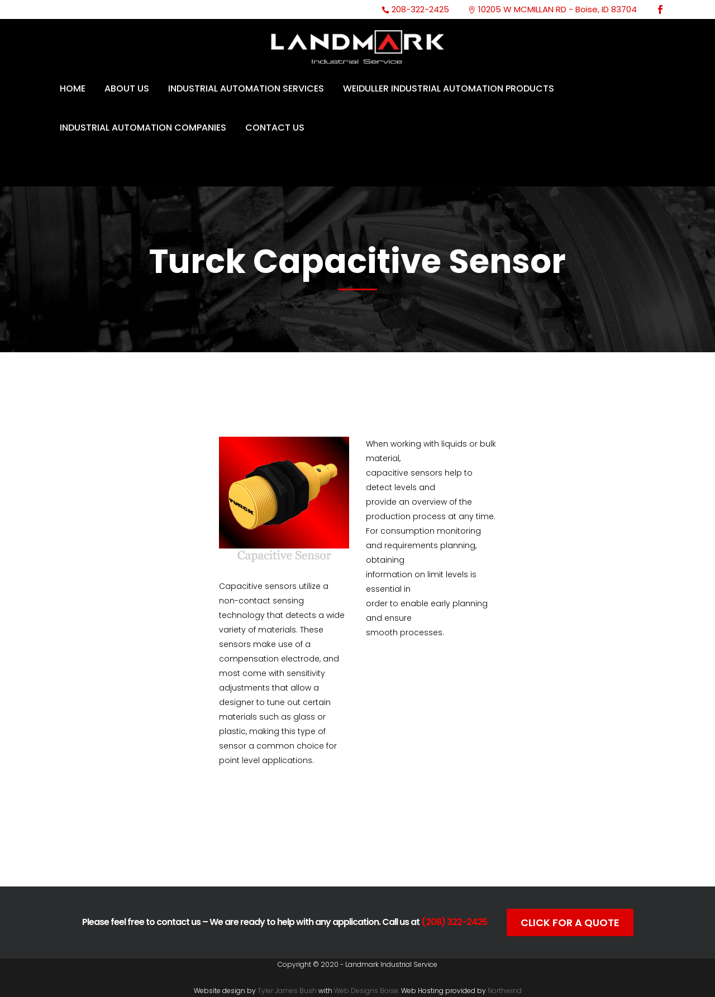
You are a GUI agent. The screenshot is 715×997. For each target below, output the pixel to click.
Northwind (505, 990)
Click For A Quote (570, 922)
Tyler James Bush (287, 990)
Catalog (283, 834)
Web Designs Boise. (366, 990)
